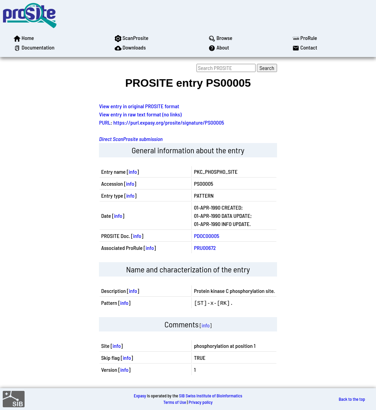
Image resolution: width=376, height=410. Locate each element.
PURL (105, 122)
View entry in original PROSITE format (139, 106)
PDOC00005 (206, 235)
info (133, 171)
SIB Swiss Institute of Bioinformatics (210, 395)
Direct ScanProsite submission (130, 139)
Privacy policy (201, 402)
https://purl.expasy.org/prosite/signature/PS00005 (168, 122)
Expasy (140, 395)
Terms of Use (174, 402)
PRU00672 (205, 247)
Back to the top (352, 399)
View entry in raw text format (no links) (140, 114)
